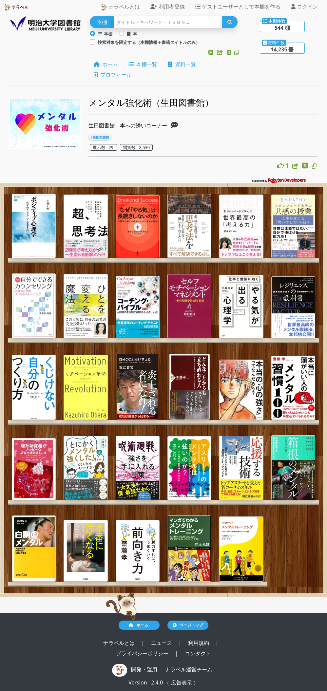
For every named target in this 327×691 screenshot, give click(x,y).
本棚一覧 (142, 64)
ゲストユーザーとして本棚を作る (237, 6)
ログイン (304, 6)
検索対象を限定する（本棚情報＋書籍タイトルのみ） (149, 42)
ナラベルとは (120, 6)
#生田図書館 (100, 137)
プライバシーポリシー (143, 653)
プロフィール (113, 74)
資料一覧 (182, 64)
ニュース (162, 642)
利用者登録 (167, 6)
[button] (211, 52)
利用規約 (199, 642)
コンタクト (198, 653)
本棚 (105, 34)
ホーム (106, 64)
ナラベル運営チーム (188, 669)
